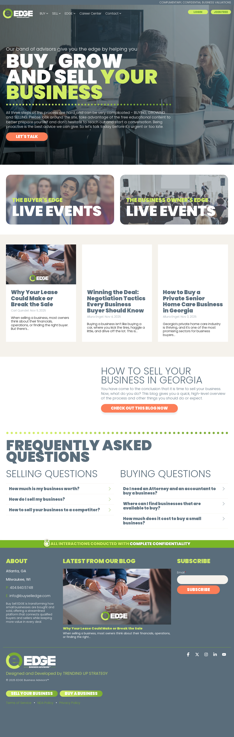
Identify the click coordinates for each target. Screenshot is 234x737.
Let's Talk (27, 136)
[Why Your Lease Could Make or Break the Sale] (41, 264)
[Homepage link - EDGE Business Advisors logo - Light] (31, 666)
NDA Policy (45, 703)
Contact (113, 13)
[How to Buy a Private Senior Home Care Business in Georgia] (193, 264)
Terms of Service (18, 703)
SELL (56, 13)
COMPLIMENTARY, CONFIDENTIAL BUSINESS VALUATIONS (195, 2)
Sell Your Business (32, 693)
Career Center (90, 13)
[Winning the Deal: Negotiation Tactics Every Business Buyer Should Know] (117, 264)
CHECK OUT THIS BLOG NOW (139, 408)
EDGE (70, 13)
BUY (44, 13)
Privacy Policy (69, 703)
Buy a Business (81, 693)
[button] (188, 655)
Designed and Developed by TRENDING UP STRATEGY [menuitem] (57, 673)
